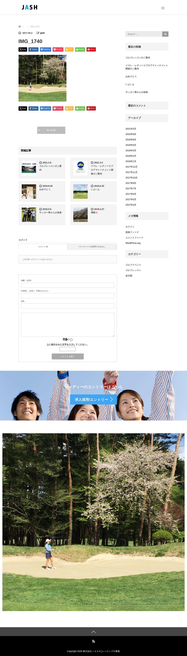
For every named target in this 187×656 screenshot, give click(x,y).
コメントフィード (134, 237)
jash (42, 33)
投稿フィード (132, 232)
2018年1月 (131, 161)
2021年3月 (131, 128)
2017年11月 (131, 172)
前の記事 (51, 130)
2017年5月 (131, 199)
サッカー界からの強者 (50, 212)
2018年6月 (131, 139)
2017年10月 (131, 177)
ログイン (130, 226)
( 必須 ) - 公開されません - (35, 291)
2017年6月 (131, 194)
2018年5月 (131, 145)
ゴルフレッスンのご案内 (138, 57)
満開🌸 (94, 212)
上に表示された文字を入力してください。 (67, 344)
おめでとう (44, 189)
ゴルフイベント (133, 264)
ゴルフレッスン (133, 270)
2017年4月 (131, 205)
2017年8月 (131, 183)
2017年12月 (131, 166)
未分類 (129, 275)
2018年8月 (131, 134)
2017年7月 (131, 188)
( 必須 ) (26, 280)
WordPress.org (133, 243)
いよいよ (95, 189)
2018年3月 (131, 150)
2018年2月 (131, 156)
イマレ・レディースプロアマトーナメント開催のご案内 (102, 170)
